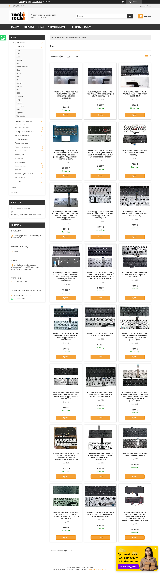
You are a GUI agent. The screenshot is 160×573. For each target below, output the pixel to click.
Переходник (19, 154)
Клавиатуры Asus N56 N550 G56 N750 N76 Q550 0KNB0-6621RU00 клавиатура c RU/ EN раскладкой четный (100, 154)
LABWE (19, 83)
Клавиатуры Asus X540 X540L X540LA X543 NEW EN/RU (100, 335)
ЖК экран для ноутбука (24, 174)
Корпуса (18, 181)
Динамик (18, 170)
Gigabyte (20, 113)
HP (18, 77)
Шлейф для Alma (21, 139)
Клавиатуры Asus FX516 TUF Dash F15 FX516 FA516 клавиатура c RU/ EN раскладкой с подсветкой (66, 456)
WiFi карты (19, 158)
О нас (41, 27)
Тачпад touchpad (21, 143)
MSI (18, 90)
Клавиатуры (75, 37)
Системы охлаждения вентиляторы (23, 123)
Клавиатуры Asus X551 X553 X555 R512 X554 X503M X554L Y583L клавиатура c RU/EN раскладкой (66, 395)
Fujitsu (19, 109)
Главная (15, 27)
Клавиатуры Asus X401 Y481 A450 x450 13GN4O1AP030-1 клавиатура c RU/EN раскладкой (66, 337)
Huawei (19, 80)
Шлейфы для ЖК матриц (24, 132)
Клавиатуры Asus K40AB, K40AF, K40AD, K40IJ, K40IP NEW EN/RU (135, 94)
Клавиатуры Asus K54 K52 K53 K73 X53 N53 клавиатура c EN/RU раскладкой (100, 94)
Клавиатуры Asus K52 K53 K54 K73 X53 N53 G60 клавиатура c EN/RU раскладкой (66, 95)
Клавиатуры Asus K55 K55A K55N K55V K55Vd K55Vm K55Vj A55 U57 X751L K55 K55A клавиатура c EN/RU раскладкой (66, 216)
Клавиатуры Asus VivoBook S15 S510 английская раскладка (134, 153)
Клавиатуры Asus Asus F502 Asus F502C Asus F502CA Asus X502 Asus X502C (100, 394)
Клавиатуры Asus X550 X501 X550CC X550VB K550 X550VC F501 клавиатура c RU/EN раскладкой (135, 337)
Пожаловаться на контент (98, 569)
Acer (18, 54)
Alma (18, 50)
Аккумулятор (20, 162)
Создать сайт (37, 2)
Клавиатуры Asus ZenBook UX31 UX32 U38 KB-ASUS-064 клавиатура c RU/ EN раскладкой (100, 215)
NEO (18, 93)
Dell (18, 63)
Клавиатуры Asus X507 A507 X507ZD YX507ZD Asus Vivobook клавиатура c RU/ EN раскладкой (66, 515)
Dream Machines (22, 67)
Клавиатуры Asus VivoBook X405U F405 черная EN (134, 454)
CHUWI (19, 60)
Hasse (19, 73)
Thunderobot (21, 116)
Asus (18, 57)
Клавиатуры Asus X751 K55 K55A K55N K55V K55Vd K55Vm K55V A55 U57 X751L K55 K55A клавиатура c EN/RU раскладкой (134, 396)
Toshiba (19, 103)
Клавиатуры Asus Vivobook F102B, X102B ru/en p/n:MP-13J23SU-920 (134, 275)
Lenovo (19, 86)
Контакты (29, 27)
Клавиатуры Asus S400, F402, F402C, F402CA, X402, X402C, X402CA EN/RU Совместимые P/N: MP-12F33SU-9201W (100, 276)
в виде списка (150, 57)
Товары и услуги (56, 27)
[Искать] (130, 16)
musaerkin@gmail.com (22, 295)
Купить (66, 115)
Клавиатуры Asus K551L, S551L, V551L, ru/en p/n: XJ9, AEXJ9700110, (134, 214)
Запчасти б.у (20, 177)
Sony (18, 100)
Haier (18, 70)
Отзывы (14, 193)
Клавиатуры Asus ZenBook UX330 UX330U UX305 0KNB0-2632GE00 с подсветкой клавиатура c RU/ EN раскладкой (66, 277)
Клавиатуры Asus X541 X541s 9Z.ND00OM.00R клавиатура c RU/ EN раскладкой (100, 514)
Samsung (20, 96)
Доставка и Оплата (81, 27)
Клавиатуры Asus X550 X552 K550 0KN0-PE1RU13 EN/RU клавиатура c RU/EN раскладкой (100, 456)
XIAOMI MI (20, 106)
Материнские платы (22, 147)
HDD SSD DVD (20, 151)
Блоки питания (20, 166)
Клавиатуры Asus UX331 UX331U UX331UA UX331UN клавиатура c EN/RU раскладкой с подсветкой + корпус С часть (66, 155)
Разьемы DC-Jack (22, 128)
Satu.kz (91, 567)
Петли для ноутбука (23, 135)
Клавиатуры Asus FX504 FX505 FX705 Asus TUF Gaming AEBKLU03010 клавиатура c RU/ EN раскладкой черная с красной (134, 516)
